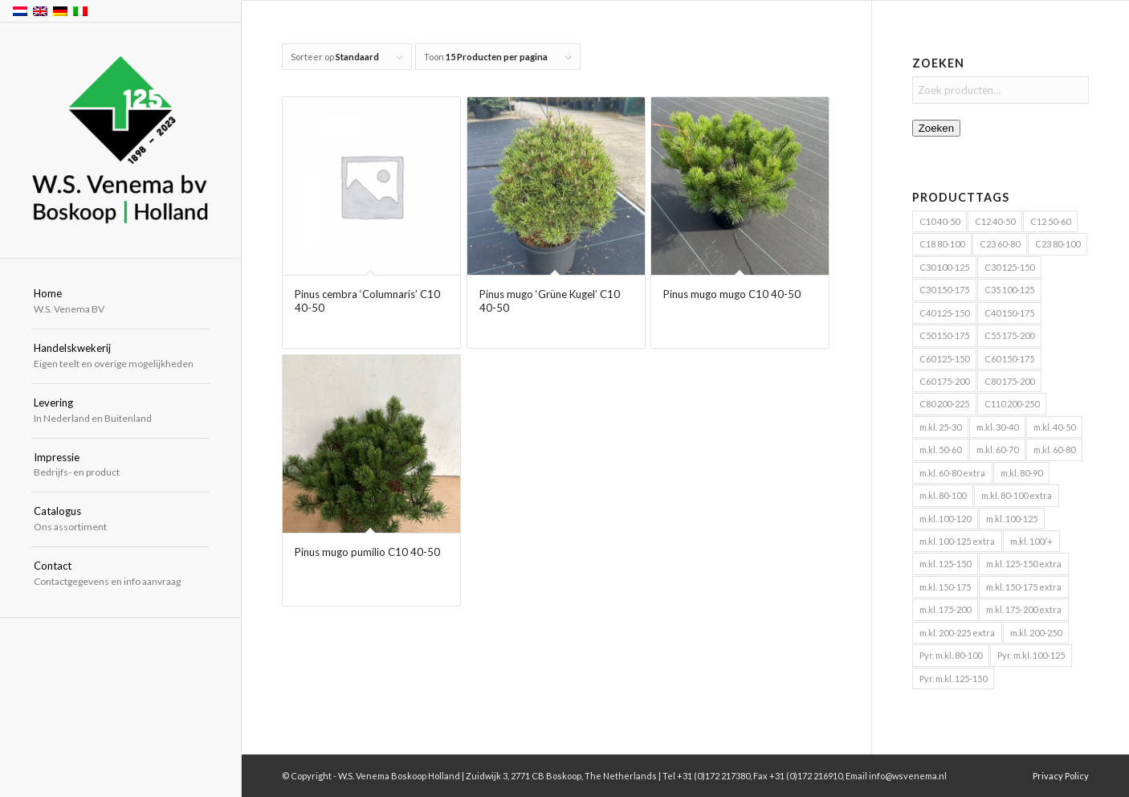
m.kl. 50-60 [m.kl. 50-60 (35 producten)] (940, 449)
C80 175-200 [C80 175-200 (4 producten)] (1009, 381)
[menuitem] (120, 302)
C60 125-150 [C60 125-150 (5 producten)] (944, 359)
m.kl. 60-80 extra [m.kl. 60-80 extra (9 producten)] (952, 473)
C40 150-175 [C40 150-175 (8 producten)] (1009, 313)
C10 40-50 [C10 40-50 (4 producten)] (939, 221)
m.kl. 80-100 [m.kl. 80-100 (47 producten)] (942, 495)
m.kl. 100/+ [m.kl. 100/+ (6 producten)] (1031, 541)
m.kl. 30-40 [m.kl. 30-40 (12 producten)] (997, 427)
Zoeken (936, 128)
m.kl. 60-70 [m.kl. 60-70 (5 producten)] (997, 449)
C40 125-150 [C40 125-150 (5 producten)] (944, 313)
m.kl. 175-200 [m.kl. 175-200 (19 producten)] (945, 609)
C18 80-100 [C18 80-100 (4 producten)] (941, 244)
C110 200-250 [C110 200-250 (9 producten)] (1011, 403)
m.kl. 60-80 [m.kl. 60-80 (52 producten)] (1054, 449)
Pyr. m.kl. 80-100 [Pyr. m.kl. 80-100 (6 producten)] (950, 655)
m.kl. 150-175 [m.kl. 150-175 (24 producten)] (945, 587)
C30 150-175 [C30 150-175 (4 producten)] (944, 289)
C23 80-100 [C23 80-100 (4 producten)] (1057, 244)
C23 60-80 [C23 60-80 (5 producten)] (1000, 244)
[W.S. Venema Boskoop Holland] (120, 141)
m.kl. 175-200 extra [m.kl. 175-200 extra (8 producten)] (1024, 609)
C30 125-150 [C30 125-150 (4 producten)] (1009, 267)
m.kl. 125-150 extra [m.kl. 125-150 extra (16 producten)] (1024, 563)
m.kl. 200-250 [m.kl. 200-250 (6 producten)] (1036, 632)
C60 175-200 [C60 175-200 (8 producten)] (944, 381)
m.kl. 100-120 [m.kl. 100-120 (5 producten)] (945, 518)
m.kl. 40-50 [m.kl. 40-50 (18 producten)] (1054, 427)
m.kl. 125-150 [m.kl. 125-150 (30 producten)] (945, 563)
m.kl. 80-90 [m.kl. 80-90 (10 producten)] (1021, 473)
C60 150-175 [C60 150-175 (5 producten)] (1009, 359)
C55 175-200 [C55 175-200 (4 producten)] (1009, 335)
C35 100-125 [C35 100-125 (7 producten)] (1009, 289)
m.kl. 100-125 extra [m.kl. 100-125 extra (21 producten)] (957, 541)
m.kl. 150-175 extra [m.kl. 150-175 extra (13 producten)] (1024, 587)
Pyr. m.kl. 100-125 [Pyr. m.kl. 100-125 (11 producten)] (1031, 655)
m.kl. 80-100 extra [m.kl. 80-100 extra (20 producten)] (1016, 495)
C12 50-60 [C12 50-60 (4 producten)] (1050, 221)
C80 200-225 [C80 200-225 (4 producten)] (944, 403)
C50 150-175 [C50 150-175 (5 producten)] (944, 335)
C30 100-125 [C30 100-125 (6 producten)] (944, 267)
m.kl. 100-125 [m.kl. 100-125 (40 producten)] (1011, 518)
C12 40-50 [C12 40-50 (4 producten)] (995, 221)
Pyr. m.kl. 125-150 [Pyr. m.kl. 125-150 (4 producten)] (953, 678)
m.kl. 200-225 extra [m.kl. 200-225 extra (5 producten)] (957, 632)
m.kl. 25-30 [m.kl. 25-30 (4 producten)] (940, 427)
